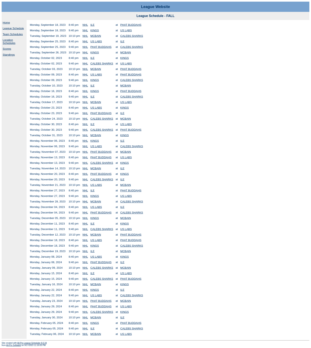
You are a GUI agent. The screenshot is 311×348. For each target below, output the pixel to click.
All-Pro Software (13, 345)
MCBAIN (95, 35)
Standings (9, 54)
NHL (85, 24)
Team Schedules (13, 34)
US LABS (126, 30)
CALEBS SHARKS (131, 35)
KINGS (94, 30)
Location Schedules (9, 41)
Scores (7, 48)
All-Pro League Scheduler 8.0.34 (32, 343)
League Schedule (13, 28)
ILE (92, 24)
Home (6, 22)
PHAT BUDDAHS (130, 24)
